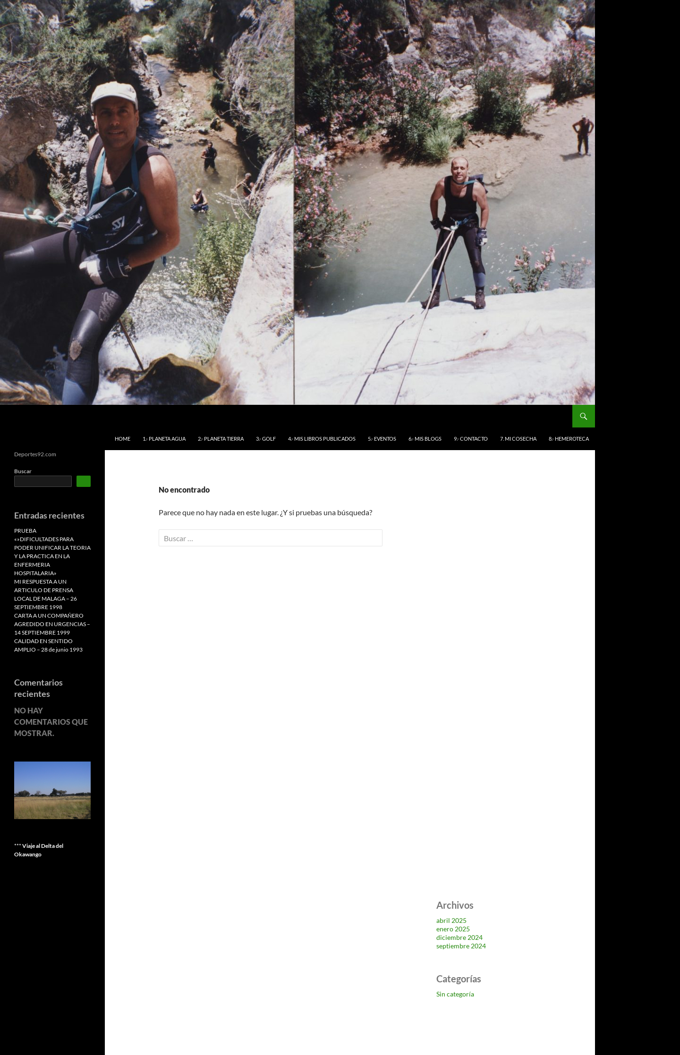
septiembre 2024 (461, 946)
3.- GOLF (266, 438)
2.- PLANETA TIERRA (221, 438)
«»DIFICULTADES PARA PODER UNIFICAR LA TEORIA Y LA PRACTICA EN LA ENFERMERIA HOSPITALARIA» (52, 556)
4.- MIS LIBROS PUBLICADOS (322, 438)
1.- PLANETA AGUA (164, 438)
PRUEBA (25, 530)
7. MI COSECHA (518, 438)
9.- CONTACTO (471, 438)
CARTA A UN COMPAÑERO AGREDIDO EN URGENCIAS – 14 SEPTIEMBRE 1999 (52, 624)
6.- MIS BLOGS (425, 438)
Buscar (23, 471)
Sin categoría (455, 994)
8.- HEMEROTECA (569, 438)
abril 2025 (451, 920)
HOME (122, 438)
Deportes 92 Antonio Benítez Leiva (79, 416)
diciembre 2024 (459, 937)
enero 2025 (453, 929)
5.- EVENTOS (382, 438)
